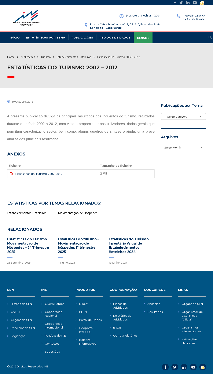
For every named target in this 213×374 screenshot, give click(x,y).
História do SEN (21, 303)
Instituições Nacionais (189, 341)
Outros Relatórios (125, 335)
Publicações (82, 37)
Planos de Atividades (120, 305)
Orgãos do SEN (21, 320)
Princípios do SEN (23, 328)
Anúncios (153, 303)
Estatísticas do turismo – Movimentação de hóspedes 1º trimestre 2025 (78, 245)
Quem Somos (54, 303)
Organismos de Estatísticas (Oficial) (192, 315)
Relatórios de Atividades (122, 317)
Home (11, 57)
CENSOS (143, 38)
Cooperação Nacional (53, 313)
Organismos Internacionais (191, 329)
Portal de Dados (90, 320)
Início (15, 37)
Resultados (155, 312)
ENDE (117, 327)
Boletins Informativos (87, 341)
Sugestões (52, 351)
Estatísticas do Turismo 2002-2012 (38, 174)
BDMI (83, 312)
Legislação (18, 336)
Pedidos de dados (115, 37)
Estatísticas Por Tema (45, 37)
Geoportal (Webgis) (86, 329)
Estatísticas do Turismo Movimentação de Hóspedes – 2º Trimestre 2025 (28, 245)
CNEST (15, 312)
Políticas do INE (55, 335)
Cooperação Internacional (54, 325)
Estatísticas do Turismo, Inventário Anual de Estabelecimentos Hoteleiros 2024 (129, 245)
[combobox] (183, 116)
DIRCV (83, 303)
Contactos (52, 343)
